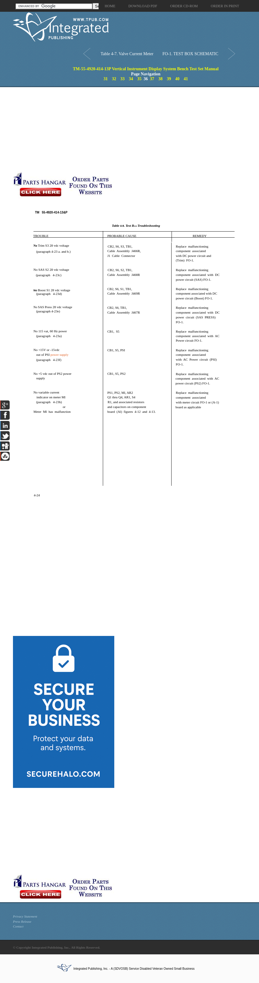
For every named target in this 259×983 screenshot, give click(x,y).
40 (177, 79)
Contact (18, 926)
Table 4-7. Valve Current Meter (127, 54)
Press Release (22, 921)
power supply (59, 354)
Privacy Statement (25, 916)
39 (169, 79)
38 (160, 79)
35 (139, 79)
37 (152, 79)
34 (131, 79)
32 (114, 79)
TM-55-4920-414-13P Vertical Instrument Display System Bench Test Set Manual (146, 69)
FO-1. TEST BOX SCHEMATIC (190, 54)
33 (122, 79)
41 (186, 79)
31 (105, 79)
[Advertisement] (94, 129)
